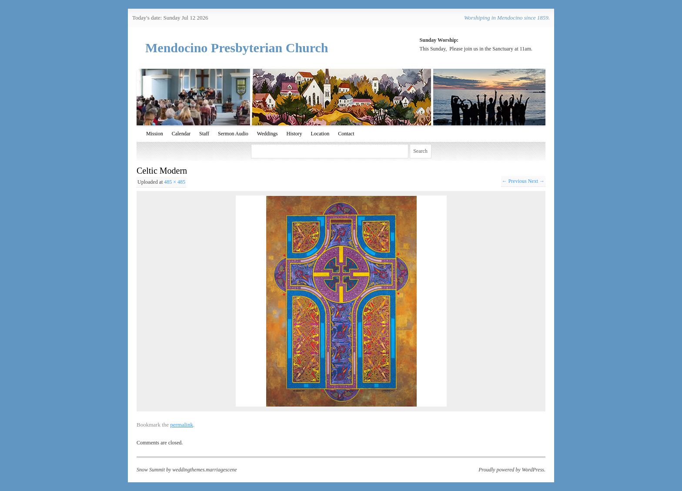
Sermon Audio (233, 134)
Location (320, 134)
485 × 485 (174, 182)
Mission (154, 134)
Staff (204, 134)
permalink (181, 424)
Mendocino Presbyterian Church (236, 47)
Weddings (267, 134)
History (294, 134)
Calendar (181, 134)
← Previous (514, 181)
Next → (536, 181)
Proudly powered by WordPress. (511, 470)
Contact (346, 134)
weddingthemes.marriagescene (204, 470)
